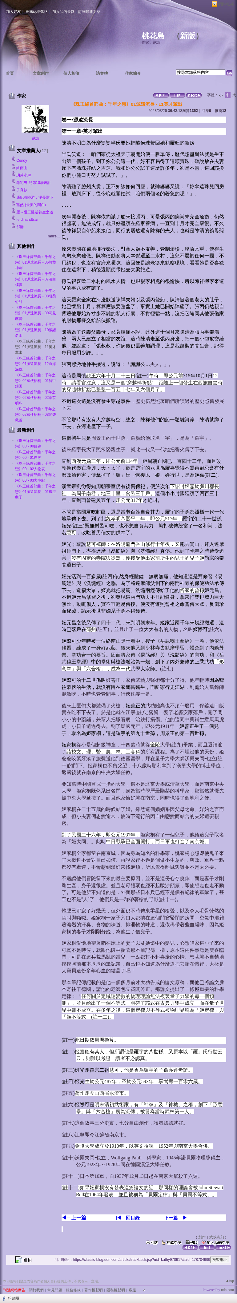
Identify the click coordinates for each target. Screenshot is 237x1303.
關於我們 (36, 1290)
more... (54, 236)
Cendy (21, 160)
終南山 (21, 168)
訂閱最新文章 (89, 12)
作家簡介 (133, 73)
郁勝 (20, 227)
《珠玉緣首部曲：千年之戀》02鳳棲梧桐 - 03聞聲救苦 (35, 414)
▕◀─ (118, 1217)
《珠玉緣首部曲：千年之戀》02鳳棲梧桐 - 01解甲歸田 (35, 380)
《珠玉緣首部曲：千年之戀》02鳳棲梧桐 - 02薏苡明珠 (35, 397)
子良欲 (21, 190)
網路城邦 (226, 4)
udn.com (227, 1290)
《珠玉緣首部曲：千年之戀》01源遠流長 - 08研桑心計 (35, 296)
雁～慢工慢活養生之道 (34, 212)
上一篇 (78, 1217)
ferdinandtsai (27, 219)
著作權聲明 (93, 1290)
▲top (230, 1280)
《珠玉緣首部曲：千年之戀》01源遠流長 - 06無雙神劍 (35, 262)
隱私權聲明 (115, 1290)
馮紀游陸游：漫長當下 (34, 197)
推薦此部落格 (37, 12)
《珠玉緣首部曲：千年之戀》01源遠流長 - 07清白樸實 (35, 279)
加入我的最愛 (63, 12)
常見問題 (54, 1290)
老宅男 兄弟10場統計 (33, 183)
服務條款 (73, 1290)
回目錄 (132, 1217)
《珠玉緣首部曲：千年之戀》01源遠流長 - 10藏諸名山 (35, 330)
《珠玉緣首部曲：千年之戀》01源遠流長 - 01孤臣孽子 (35, 491)
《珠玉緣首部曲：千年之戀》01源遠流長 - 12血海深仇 (35, 363)
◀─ (66, 1217)
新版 (187, 36)
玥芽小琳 (23, 175)
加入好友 (13, 12)
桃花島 (153, 36)
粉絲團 (13, 1298)
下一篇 (171, 1217)
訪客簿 (102, 73)
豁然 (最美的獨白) (31, 205)
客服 (132, 1290)
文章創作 (41, 73)
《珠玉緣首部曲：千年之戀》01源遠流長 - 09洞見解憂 (35, 313)
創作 (202, 1237)
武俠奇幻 (216, 1237)
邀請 (35, 138)
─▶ (183, 1217)
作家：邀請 (151, 42)
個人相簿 (71, 73)
